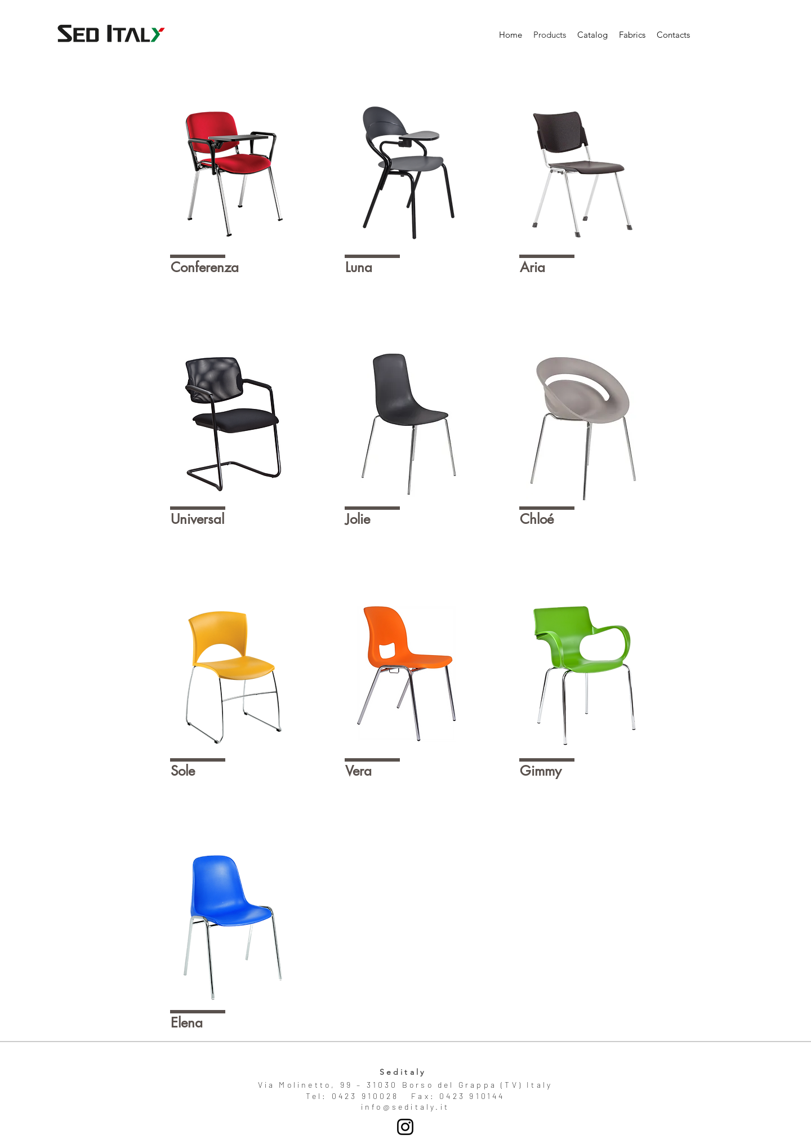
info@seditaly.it (405, 1106)
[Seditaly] (405, 1127)
